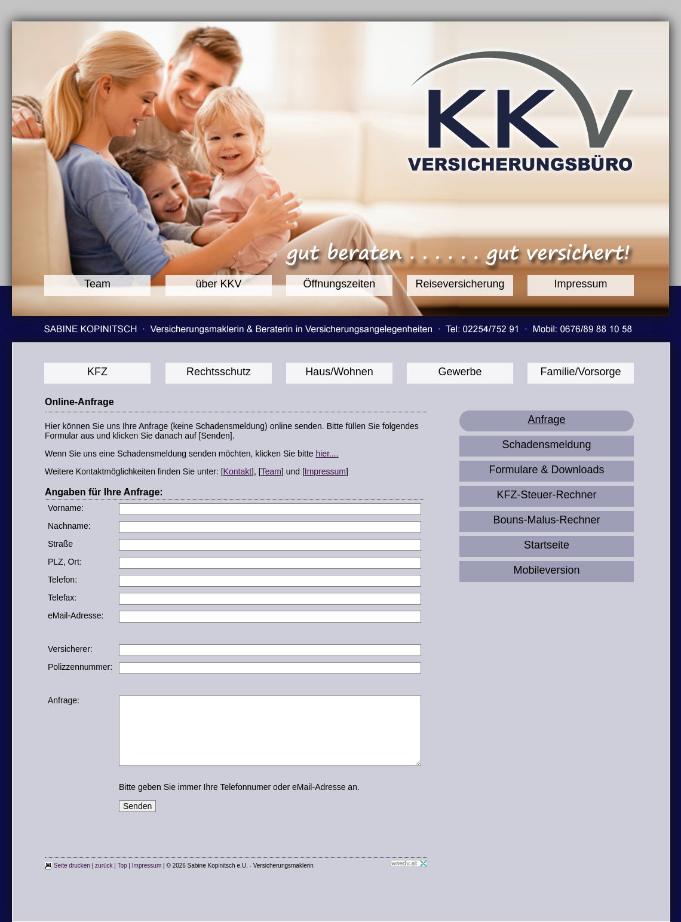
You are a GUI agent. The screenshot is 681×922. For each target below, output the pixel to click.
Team (97, 284)
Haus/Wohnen (339, 372)
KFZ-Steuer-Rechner (546, 495)
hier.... (326, 453)
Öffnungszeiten (339, 284)
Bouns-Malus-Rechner (546, 520)
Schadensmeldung (546, 445)
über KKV (218, 284)
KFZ (97, 372)
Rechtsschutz (218, 372)
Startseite (546, 545)
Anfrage (546, 419)
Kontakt (237, 471)
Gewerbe (459, 372)
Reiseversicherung (459, 284)
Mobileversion (546, 570)
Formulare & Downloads (546, 470)
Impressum (580, 284)
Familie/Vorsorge (580, 372)
